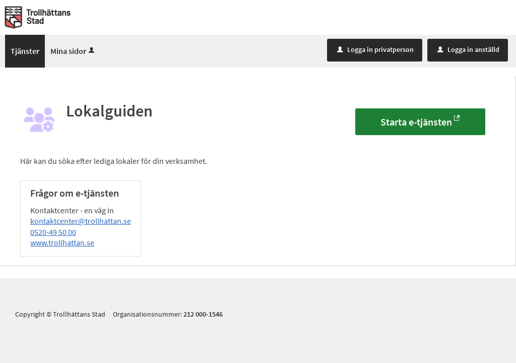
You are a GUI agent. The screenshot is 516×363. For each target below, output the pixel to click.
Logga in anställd (468, 49)
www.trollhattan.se (62, 242)
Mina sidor (73, 51)
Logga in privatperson (375, 49)
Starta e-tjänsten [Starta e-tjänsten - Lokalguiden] (416, 121)
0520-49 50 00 (53, 232)
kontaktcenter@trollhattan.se (80, 221)
